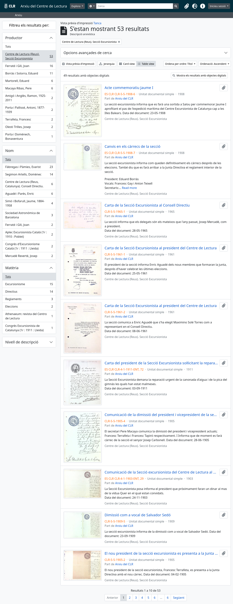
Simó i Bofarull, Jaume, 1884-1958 (29, 203)
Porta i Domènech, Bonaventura (29, 136)
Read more (129, 188)
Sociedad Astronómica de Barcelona (29, 215)
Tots (8, 47)
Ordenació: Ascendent (213, 64)
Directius (29, 292)
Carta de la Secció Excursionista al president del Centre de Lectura (161, 248)
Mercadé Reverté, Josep (29, 257)
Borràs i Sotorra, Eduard (29, 74)
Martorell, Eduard (29, 82)
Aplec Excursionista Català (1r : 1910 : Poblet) (29, 234)
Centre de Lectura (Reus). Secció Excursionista (29, 56)
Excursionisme (29, 285)
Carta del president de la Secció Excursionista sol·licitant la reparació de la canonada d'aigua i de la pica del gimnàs (161, 363)
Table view (146, 64)
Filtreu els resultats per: (29, 25)
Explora (76, 6)
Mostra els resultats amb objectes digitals (199, 75)
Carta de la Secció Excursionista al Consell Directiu (147, 205)
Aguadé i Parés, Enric (29, 194)
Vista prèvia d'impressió (78, 64)
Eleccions (29, 307)
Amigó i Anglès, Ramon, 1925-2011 (29, 98)
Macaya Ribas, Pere (29, 89)
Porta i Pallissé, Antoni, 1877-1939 (29, 110)
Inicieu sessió (218, 6)
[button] (187, 6)
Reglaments (29, 300)
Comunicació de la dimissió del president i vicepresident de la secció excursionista (161, 415)
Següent (178, 598)
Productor (13, 37)
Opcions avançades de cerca (88, 52)
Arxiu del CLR (124, 98)
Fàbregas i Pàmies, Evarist (29, 168)
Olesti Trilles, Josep (29, 128)
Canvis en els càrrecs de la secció (133, 146)
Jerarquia (106, 64)
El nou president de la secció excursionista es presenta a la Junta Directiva (161, 553)
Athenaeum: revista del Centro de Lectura (29, 316)
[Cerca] (134, 6)
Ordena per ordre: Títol (179, 64)
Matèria (12, 267)
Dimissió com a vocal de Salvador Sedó (138, 515)
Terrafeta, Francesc (29, 120)
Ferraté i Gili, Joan (29, 67)
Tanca (97, 23)
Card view (127, 64)
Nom (9, 150)
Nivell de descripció (21, 342)
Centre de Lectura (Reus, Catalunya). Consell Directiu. (29, 184)
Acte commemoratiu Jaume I (129, 88)
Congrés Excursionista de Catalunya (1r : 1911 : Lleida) (29, 328)
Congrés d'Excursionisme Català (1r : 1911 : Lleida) (29, 246)
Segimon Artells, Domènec (29, 175)
